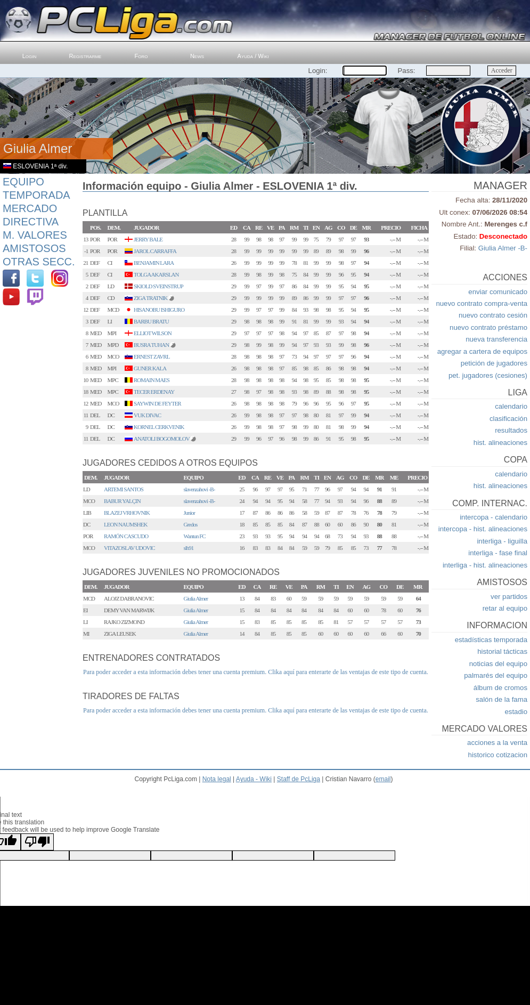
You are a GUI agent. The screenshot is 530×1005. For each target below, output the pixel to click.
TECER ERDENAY (154, 391)
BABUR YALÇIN (122, 501)
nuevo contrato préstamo (488, 327)
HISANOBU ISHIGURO (159, 309)
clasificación (508, 419)
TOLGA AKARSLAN (156, 274)
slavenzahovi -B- (199, 489)
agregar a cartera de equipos (482, 351)
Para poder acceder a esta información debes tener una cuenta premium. (174, 672)
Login (29, 56)
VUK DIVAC (147, 415)
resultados (511, 430)
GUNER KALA (150, 368)
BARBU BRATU (151, 321)
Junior (189, 512)
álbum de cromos (500, 688)
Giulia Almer (196, 598)
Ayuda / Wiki (253, 56)
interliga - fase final (497, 553)
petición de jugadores (494, 363)
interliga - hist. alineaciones (485, 565)
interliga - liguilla (502, 541)
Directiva (31, 222)
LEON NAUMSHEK (125, 524)
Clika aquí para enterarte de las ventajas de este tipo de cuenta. (348, 672)
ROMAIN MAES (151, 380)
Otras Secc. (39, 262)
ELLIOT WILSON (153, 333)
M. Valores (35, 235)
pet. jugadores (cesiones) (488, 375)
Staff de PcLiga (298, 779)
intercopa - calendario (493, 517)
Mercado (30, 208)
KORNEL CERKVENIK (159, 427)
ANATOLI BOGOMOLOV (162, 438)
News (197, 56)
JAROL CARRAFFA (155, 251)
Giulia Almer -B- (502, 248)
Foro (141, 56)
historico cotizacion (497, 755)
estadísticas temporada (491, 640)
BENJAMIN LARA (154, 263)
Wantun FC (195, 536)
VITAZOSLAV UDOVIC (129, 548)
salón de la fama (501, 699)
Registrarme (85, 56)
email (383, 779)
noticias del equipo (498, 664)
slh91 (189, 548)
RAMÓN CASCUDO (126, 536)
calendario (511, 406)
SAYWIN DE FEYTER (157, 403)
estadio (515, 712)
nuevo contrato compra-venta (481, 303)
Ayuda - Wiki (254, 779)
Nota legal (216, 779)
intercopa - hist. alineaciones (482, 529)
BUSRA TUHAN (151, 345)
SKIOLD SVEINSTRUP (158, 286)
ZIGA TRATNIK (150, 298)
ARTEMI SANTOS (123, 489)
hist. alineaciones (500, 443)
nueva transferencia (496, 339)
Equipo (23, 182)
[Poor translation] (37, 841)
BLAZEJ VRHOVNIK (127, 512)
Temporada (36, 195)
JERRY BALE (148, 239)
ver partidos (509, 597)
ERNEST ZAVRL (151, 356)
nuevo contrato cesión (493, 315)
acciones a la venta (497, 743)
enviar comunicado (497, 292)
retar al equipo (505, 608)
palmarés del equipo (495, 675)
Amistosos (34, 248)
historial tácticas (502, 651)
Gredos (191, 524)
